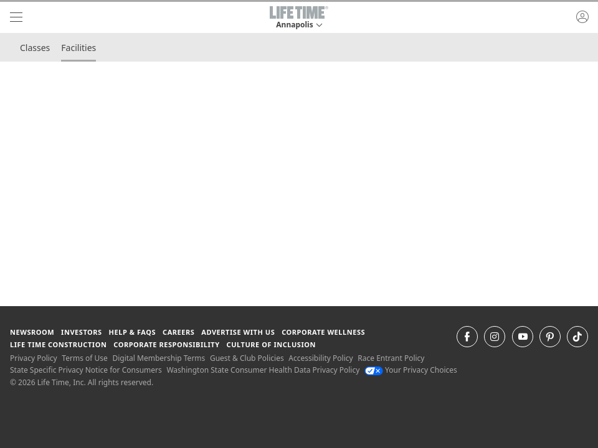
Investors (81, 332)
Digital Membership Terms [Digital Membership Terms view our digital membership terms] (158, 358)
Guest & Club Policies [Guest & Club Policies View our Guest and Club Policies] (247, 358)
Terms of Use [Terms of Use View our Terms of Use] (84, 358)
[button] (299, 17)
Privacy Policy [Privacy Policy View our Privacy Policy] (33, 358)
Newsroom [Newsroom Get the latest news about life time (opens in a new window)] (32, 332)
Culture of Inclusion (271, 344)
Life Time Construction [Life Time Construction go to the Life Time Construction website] (58, 344)
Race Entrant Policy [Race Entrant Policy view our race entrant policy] (391, 358)
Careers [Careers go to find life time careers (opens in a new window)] (178, 332)
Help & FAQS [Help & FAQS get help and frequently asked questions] (132, 332)
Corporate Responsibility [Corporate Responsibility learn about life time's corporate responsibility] (166, 344)
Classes (35, 48)
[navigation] (16, 17)
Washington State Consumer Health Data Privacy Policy (262, 370)
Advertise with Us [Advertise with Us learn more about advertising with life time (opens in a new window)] (238, 332)
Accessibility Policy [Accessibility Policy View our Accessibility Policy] (320, 358)
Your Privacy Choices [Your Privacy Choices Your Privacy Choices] (410, 370)
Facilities (78, 48)
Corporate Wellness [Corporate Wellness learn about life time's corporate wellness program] (323, 332)
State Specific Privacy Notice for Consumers (86, 370)
